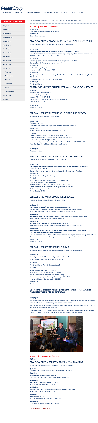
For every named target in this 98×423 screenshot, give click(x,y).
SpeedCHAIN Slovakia (13, 21)
